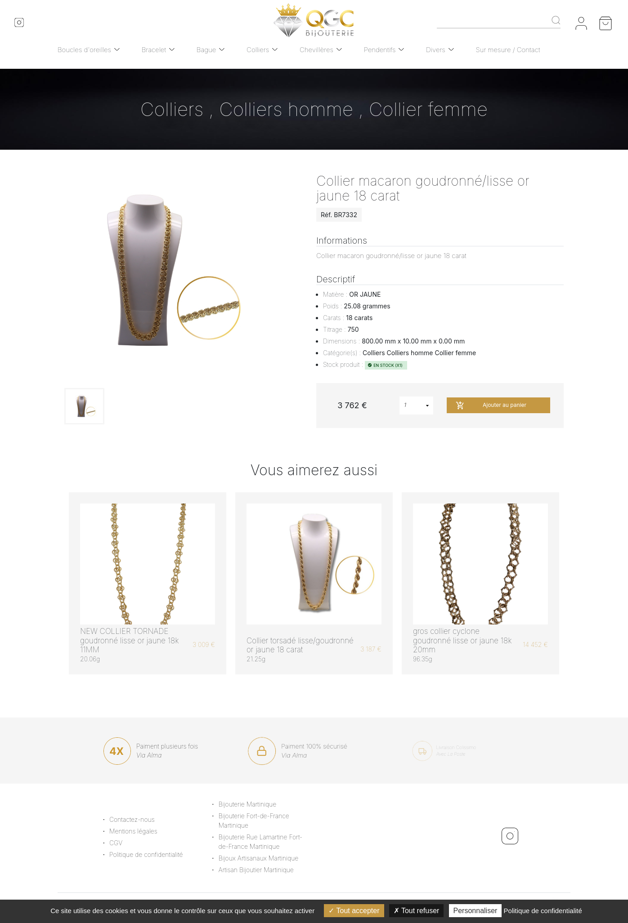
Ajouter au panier (491, 405)
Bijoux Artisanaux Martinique (269, 858)
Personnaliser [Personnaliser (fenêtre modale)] (475, 910)
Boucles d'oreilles (84, 49)
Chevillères (316, 49)
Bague (206, 49)
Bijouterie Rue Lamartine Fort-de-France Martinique (271, 841)
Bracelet (154, 49)
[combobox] (416, 406)
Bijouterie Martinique (258, 804)
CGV (126, 843)
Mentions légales (144, 831)
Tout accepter (353, 910)
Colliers (258, 49)
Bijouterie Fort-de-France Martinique (264, 820)
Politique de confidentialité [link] (543, 910)
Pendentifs (380, 49)
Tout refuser (417, 910)
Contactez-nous (143, 819)
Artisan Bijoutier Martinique (267, 870)
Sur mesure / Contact (508, 49)
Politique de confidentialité (157, 854)
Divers (435, 49)
